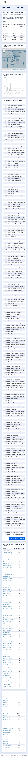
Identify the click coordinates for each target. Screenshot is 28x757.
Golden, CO (5, 721)
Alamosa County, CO (7, 552)
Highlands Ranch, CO (7, 730)
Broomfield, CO (6, 704)
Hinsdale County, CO (7, 608)
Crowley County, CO (7, 578)
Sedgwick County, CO (7, 675)
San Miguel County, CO (8, 673)
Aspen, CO (5, 700)
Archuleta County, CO (7, 557)
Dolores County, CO (7, 587)
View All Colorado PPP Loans (17, 538)
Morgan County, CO (7, 645)
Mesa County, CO (7, 634)
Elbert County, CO (7, 595)
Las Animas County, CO (8, 628)
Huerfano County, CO (7, 610)
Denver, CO (5, 713)
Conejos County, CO (7, 574)
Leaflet (12, 69)
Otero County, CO (7, 647)
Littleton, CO (6, 734)
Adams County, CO (7, 550)
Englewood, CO (6, 717)
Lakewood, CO (6, 732)
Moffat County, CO (7, 638)
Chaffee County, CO (7, 567)
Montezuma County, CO (8, 641)
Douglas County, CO (7, 589)
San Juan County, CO (7, 671)
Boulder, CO (5, 702)
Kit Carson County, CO (8, 619)
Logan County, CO (7, 632)
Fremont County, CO (7, 598)
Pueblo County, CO (7, 660)
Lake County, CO (6, 623)
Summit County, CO (7, 677)
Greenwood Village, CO (8, 728)
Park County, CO (6, 651)
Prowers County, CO (7, 658)
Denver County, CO (7, 585)
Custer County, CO (7, 580)
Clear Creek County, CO (8, 572)
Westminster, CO (6, 749)
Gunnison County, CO (7, 606)
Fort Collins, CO (6, 719)
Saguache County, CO (7, 669)
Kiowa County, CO (7, 617)
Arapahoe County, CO (7, 554)
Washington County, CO (8, 682)
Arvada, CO (5, 698)
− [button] (3, 51)
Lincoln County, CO (7, 630)
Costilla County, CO (7, 576)
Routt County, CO (7, 667)
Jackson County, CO (7, 613)
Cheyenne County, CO (7, 569)
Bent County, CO (6, 561)
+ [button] (3, 49)
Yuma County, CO (7, 686)
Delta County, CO (6, 582)
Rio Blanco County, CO (8, 662)
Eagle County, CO (7, 591)
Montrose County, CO (7, 643)
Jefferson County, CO (7, 615)
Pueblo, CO (5, 743)
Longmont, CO (6, 736)
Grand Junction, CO (7, 724)
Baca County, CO (6, 559)
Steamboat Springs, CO (8, 745)
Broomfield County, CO (8, 565)
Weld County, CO (6, 684)
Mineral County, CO (7, 636)
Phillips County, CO (7, 654)
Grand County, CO (7, 604)
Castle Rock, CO (6, 706)
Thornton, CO (6, 747)
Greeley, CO (5, 726)
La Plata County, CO (7, 621)
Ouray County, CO (7, 649)
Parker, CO (5, 741)
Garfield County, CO (7, 600)
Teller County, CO (6, 679)
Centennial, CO (6, 708)
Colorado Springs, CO (8, 711)
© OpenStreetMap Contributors (19, 69)
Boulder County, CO (7, 563)
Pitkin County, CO (6, 656)
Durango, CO (6, 715)
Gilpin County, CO (7, 602)
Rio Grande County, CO (8, 664)
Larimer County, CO (7, 626)
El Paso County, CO (7, 593)
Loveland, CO (6, 739)
